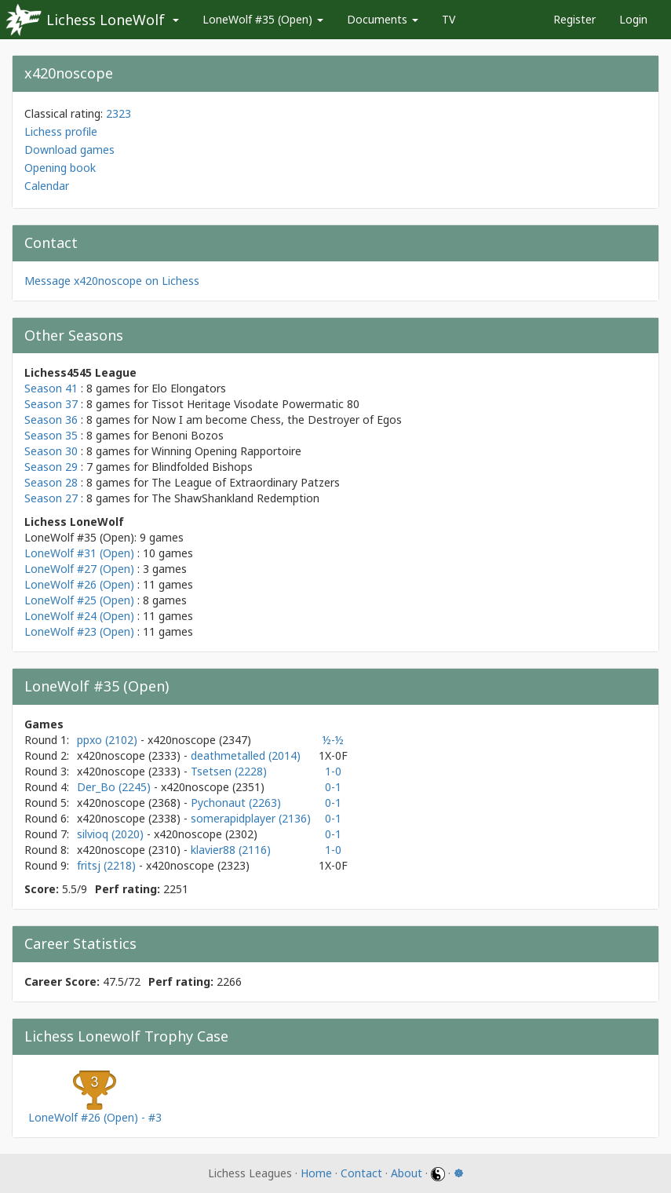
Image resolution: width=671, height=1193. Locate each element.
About (406, 1173)
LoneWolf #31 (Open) (79, 552)
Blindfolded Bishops (202, 466)
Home (316, 1173)
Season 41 (51, 388)
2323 (118, 113)
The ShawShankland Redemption (235, 498)
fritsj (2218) (108, 865)
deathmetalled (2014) (246, 755)
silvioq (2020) (112, 833)
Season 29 (51, 466)
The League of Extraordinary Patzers (245, 482)
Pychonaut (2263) (236, 802)
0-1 (333, 786)
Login (633, 19)
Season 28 (51, 482)
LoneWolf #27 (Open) (79, 568)
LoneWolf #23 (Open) (79, 631)
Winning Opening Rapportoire (226, 450)
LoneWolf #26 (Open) (79, 584)
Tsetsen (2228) (229, 771)
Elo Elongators (188, 388)
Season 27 (51, 498)
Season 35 (51, 435)
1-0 (333, 771)
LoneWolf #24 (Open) (79, 615)
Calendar (46, 185)
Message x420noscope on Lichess (111, 280)
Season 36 (51, 419)
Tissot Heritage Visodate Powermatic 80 (255, 403)
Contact (361, 1173)
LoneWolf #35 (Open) (262, 19)
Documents (382, 19)
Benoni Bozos (187, 435)
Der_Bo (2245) (115, 786)
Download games (69, 149)
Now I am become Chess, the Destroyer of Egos (276, 419)
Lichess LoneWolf (105, 19)
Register (574, 19)
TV (448, 19)
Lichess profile (60, 131)
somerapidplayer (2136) (251, 818)
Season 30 (51, 450)
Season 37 (51, 403)
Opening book (60, 167)
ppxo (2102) (108, 739)
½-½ (333, 739)
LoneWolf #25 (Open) (79, 600)
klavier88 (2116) (231, 849)
